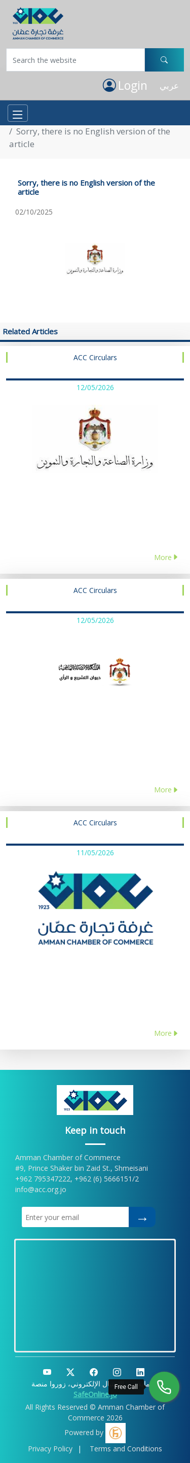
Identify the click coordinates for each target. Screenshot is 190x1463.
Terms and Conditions (126, 1448)
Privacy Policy (50, 1448)
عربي (169, 85)
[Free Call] (164, 1387)
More (166, 557)
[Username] (75, 60)
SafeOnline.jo (95, 1394)
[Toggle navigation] (18, 113)
